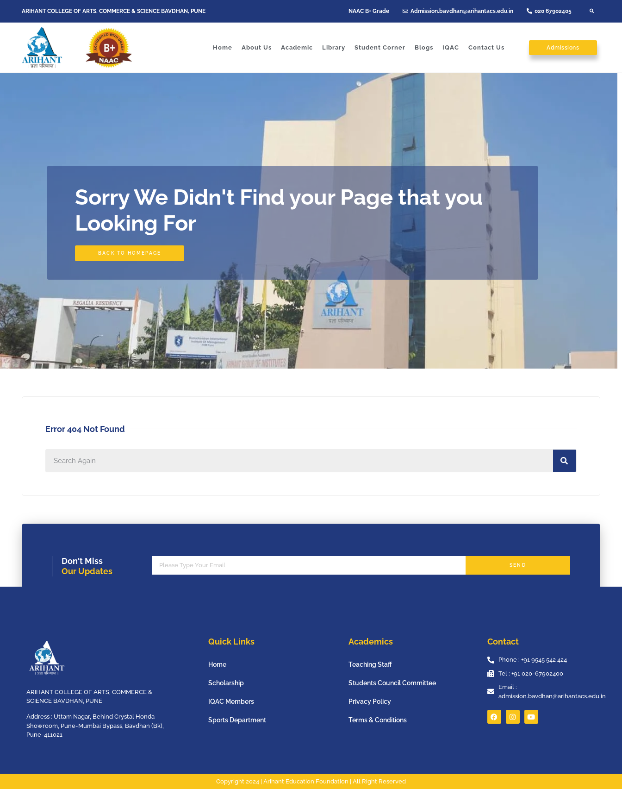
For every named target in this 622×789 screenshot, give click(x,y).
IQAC (450, 47)
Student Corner (380, 47)
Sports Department (237, 720)
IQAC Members (231, 701)
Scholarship (226, 683)
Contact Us (486, 47)
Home (222, 47)
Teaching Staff (370, 664)
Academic (297, 47)
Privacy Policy (369, 701)
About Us (257, 47)
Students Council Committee (392, 683)
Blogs (424, 47)
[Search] (564, 461)
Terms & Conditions (377, 720)
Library (333, 47)
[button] (591, 11)
